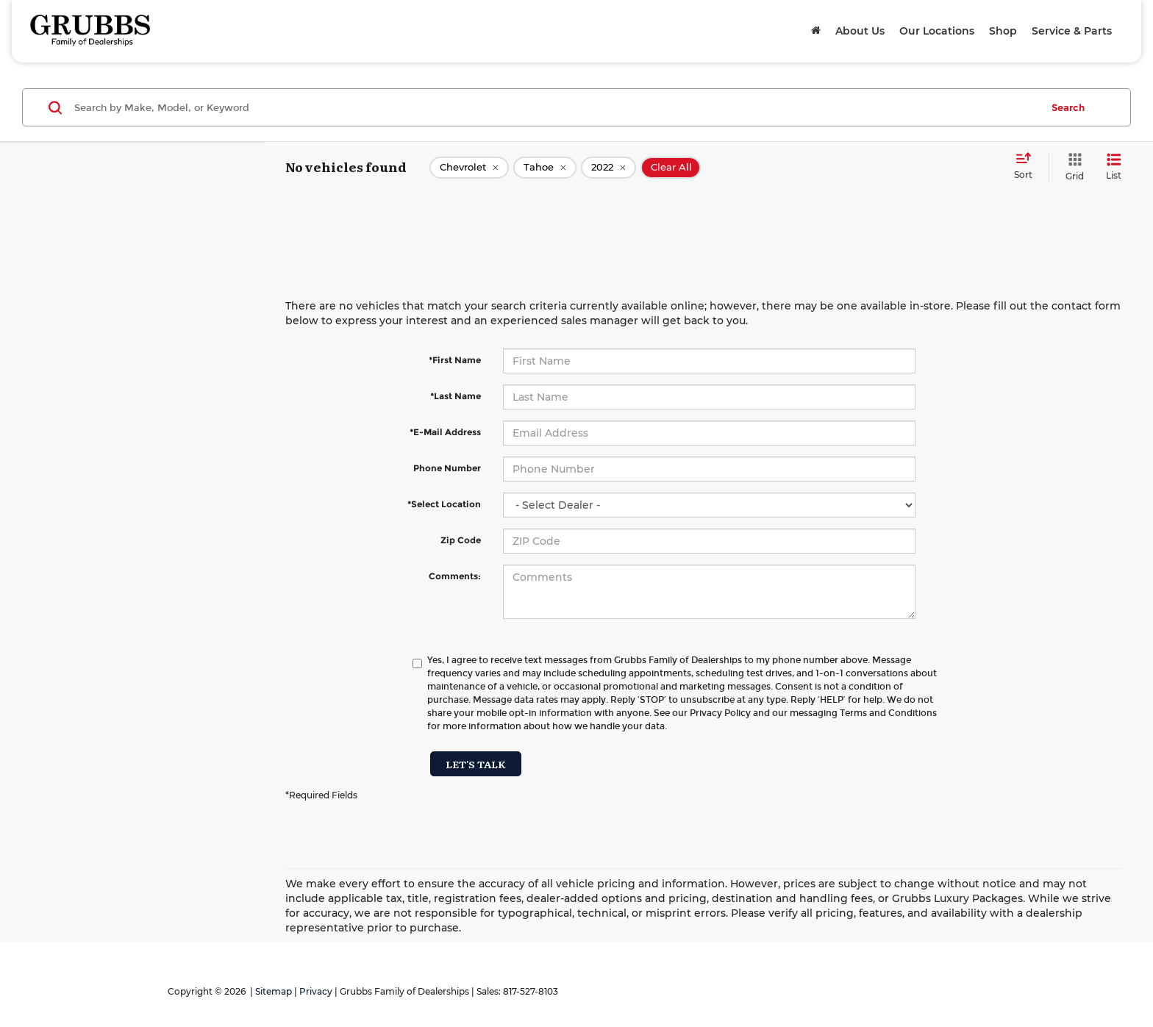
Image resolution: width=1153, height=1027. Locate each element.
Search (1068, 107)
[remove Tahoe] (544, 168)
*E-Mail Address (445, 431)
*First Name (455, 359)
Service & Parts (1072, 30)
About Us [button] (860, 30)
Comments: (455, 576)
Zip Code (460, 539)
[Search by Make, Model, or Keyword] (555, 107)
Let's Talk (476, 763)
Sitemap (273, 991)
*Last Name (455, 395)
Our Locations (936, 30)
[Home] (816, 31)
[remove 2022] (608, 168)
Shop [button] (1003, 30)
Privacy (315, 991)
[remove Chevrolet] (469, 168)
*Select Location (444, 503)
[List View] (1113, 167)
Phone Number (447, 467)
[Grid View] (1072, 167)
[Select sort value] (1028, 167)
